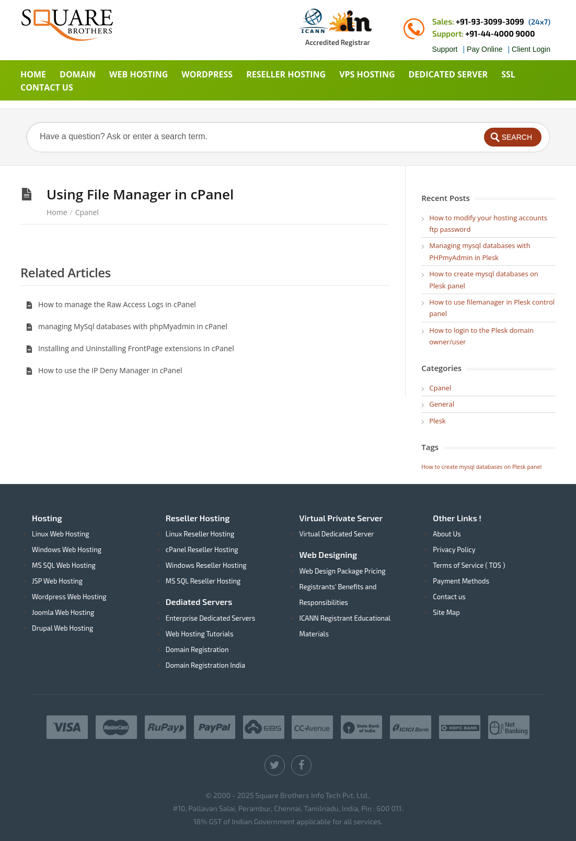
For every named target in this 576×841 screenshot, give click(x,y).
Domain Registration (197, 649)
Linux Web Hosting (60, 534)
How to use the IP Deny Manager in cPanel (104, 370)
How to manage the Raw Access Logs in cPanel (111, 304)
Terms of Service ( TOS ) (469, 565)
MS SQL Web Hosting (64, 565)
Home (57, 212)
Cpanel (87, 212)
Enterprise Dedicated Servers (211, 618)
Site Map (446, 612)
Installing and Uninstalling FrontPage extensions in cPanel (130, 348)
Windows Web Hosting (66, 549)
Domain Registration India (205, 665)
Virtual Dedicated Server (336, 534)
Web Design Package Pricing (342, 571)
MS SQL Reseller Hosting (203, 581)
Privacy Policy (454, 549)
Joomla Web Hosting (63, 612)
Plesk (437, 420)
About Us (446, 534)
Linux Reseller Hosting (200, 534)
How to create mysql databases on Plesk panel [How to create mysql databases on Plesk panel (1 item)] (481, 466)
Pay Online (484, 49)
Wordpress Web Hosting (69, 596)
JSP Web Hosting (57, 581)
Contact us (449, 596)
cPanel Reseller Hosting (202, 549)
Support (444, 49)
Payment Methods (461, 581)
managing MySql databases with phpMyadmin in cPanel (126, 326)
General (441, 404)
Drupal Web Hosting (62, 628)
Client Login (531, 49)
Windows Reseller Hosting (206, 565)
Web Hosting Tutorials (200, 634)
